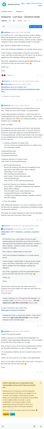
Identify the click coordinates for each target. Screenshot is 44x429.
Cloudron (6, 96)
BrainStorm (6, 32)
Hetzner (18, 96)
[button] (3, 426)
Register (6, 414)
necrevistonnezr (8, 229)
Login (12, 414)
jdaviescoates (7, 84)
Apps (23, 3)
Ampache (4, 20)
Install (40, 5)
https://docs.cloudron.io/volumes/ (13, 310)
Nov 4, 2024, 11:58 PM (22, 331)
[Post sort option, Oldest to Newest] (3, 26)
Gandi (12, 96)
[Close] (40, 383)
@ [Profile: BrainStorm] (5, 87)
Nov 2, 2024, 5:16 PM (22, 32)
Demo (34, 3)
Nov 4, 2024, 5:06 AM (25, 229)
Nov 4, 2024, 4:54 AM (22, 105)
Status (28, 3)
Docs (39, 3)
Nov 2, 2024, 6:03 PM (24, 84)
